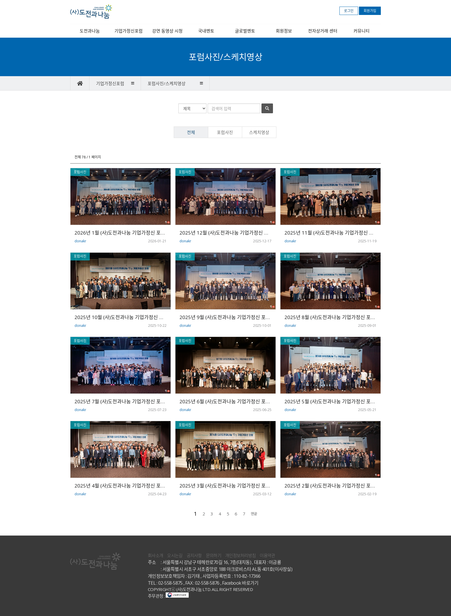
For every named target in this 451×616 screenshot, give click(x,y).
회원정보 (284, 31)
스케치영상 (259, 132)
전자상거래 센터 (322, 31)
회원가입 (370, 10)
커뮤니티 (361, 31)
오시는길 (174, 555)
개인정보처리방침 (240, 555)
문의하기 (213, 555)
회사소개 (155, 555)
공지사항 (194, 555)
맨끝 (254, 513)
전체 (191, 132)
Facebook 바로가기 (240, 583)
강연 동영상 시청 (167, 31)
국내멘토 (206, 31)
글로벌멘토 (245, 31)
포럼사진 (225, 132)
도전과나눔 (90, 31)
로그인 (348, 10)
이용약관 (267, 555)
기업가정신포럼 (128, 31)
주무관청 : (168, 596)
